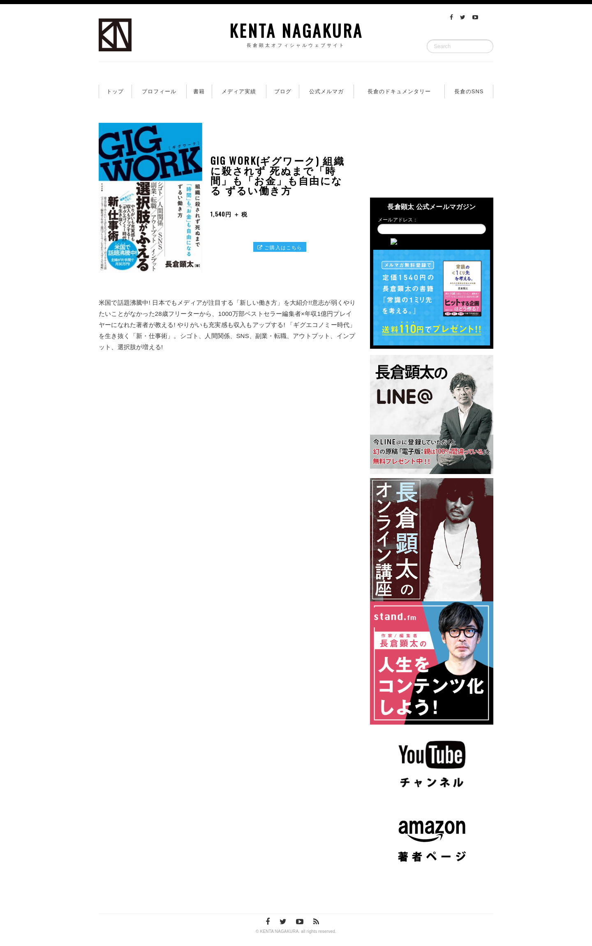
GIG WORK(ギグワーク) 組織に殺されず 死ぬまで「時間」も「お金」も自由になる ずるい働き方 (277, 175)
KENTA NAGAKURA (296, 32)
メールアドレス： (398, 219)
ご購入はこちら (280, 247)
